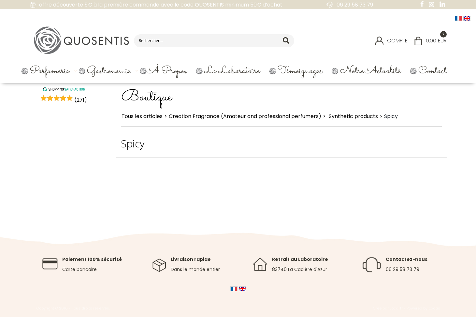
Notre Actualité (370, 71)
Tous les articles (142, 116)
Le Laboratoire (232, 71)
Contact (432, 71)
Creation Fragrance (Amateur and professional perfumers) (245, 116)
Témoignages (300, 71)
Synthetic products (352, 116)
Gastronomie (109, 71)
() (80, 100)
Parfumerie (49, 71)
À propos (167, 71)
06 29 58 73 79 (402, 269)
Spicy (391, 116)
